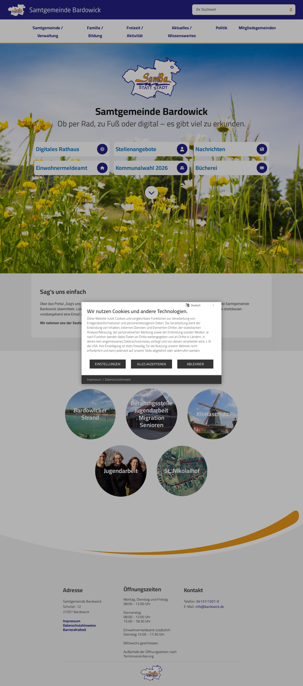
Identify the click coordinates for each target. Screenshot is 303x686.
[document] (151, 334)
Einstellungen (107, 363)
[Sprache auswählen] (187, 305)
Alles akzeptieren (151, 364)
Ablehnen (195, 363)
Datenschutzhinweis (118, 379)
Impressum (94, 379)
